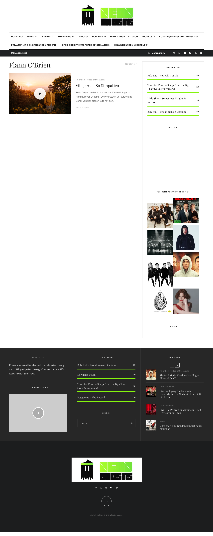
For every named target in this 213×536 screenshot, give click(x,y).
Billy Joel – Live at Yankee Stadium (166, 111)
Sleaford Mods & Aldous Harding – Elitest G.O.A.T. (179, 377)
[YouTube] (185, 53)
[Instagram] (179, 53)
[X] (174, 53)
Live (162, 387)
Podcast (83, 36)
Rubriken (97, 36)
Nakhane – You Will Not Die (162, 75)
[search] (131, 423)
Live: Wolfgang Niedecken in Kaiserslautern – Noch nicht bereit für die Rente (181, 394)
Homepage (17, 36)
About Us (147, 36)
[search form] (103, 423)
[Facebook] (169, 53)
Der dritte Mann (86, 374)
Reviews (46, 36)
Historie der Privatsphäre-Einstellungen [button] (85, 45)
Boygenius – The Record (91, 397)
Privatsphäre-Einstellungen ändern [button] (33, 45)
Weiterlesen (82, 108)
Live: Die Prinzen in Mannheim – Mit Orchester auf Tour (180, 412)
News (30, 36)
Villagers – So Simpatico (97, 85)
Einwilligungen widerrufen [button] (131, 45)
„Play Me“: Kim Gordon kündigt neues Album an (181, 429)
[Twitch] (116, 488)
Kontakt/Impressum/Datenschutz (179, 36)
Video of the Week (96, 79)
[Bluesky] (190, 53)
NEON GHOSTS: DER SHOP (124, 36)
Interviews (64, 36)
